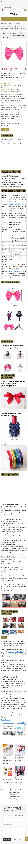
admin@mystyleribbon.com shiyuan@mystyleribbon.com (7, 4)
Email (5, 129)
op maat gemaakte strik (14, 797)
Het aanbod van (5, 91)
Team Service (5, 720)
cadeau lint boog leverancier (15, 799)
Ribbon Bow (17, 23)
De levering (4, 89)
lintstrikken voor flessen (14, 792)
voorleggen (7, 839)
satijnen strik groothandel (15, 790)
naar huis (3, 23)
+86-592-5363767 (7, 7)
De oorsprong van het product (9, 85)
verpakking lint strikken (16, 652)
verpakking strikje (13, 794)
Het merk (3, 83)
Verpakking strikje (5, 25)
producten (10, 23)
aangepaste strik (17, 205)
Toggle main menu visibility (24, 18)
